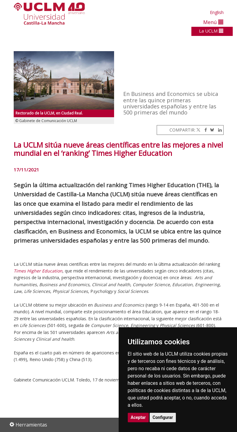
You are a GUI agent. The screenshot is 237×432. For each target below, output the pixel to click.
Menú (213, 22)
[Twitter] (198, 130)
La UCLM (211, 31)
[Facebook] (204, 130)
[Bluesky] (211, 130)
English (217, 12)
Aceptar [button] (138, 417)
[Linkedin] (218, 130)
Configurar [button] (163, 417)
